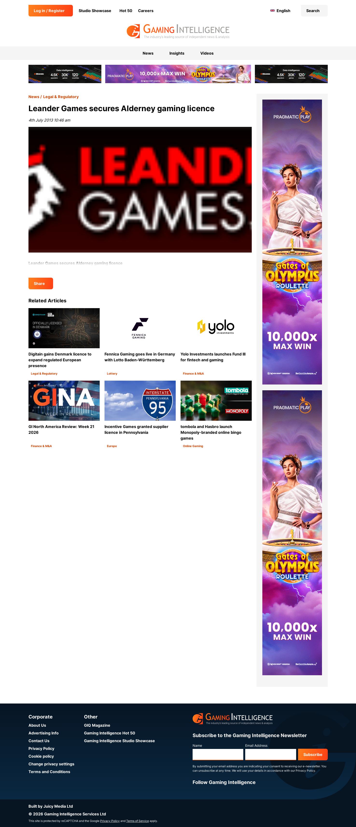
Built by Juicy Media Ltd (50, 806)
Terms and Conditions (49, 771)
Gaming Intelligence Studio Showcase (119, 740)
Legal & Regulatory (61, 96)
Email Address (256, 745)
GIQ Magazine (97, 725)
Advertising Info (43, 733)
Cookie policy (41, 756)
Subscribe (312, 754)
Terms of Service (137, 821)
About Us (37, 725)
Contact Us (38, 740)
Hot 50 (125, 10)
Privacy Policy (41, 748)
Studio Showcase (95, 10)
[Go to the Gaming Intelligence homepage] (178, 31)
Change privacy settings (51, 764)
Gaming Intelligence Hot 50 (109, 733)
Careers (146, 10)
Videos (207, 53)
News (33, 96)
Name (197, 745)
